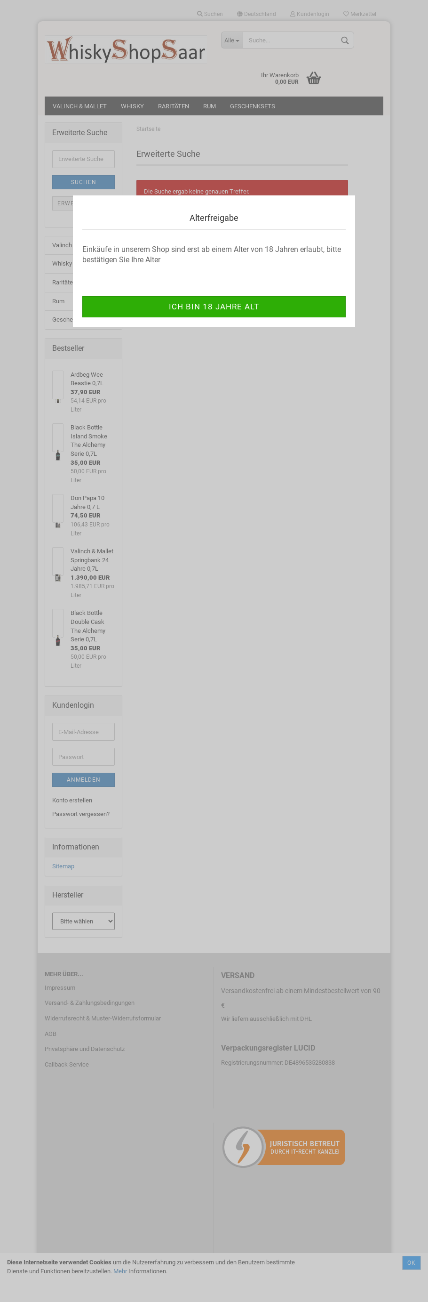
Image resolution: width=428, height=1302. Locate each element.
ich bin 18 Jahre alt (214, 306)
